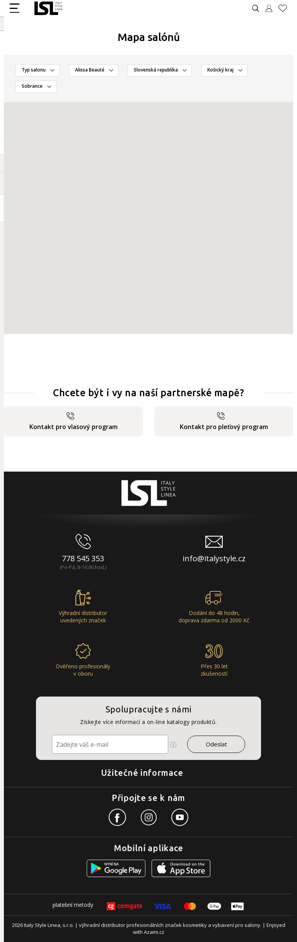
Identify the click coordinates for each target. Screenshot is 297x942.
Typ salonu (34, 69)
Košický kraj (220, 69)
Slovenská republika (156, 69)
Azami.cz (154, 931)
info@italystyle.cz (214, 558)
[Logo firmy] (48, 8)
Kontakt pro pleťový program (224, 421)
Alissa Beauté (89, 69)
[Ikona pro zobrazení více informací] (173, 745)
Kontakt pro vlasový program (73, 421)
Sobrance (32, 86)
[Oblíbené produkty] (285, 8)
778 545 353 (83, 558)
